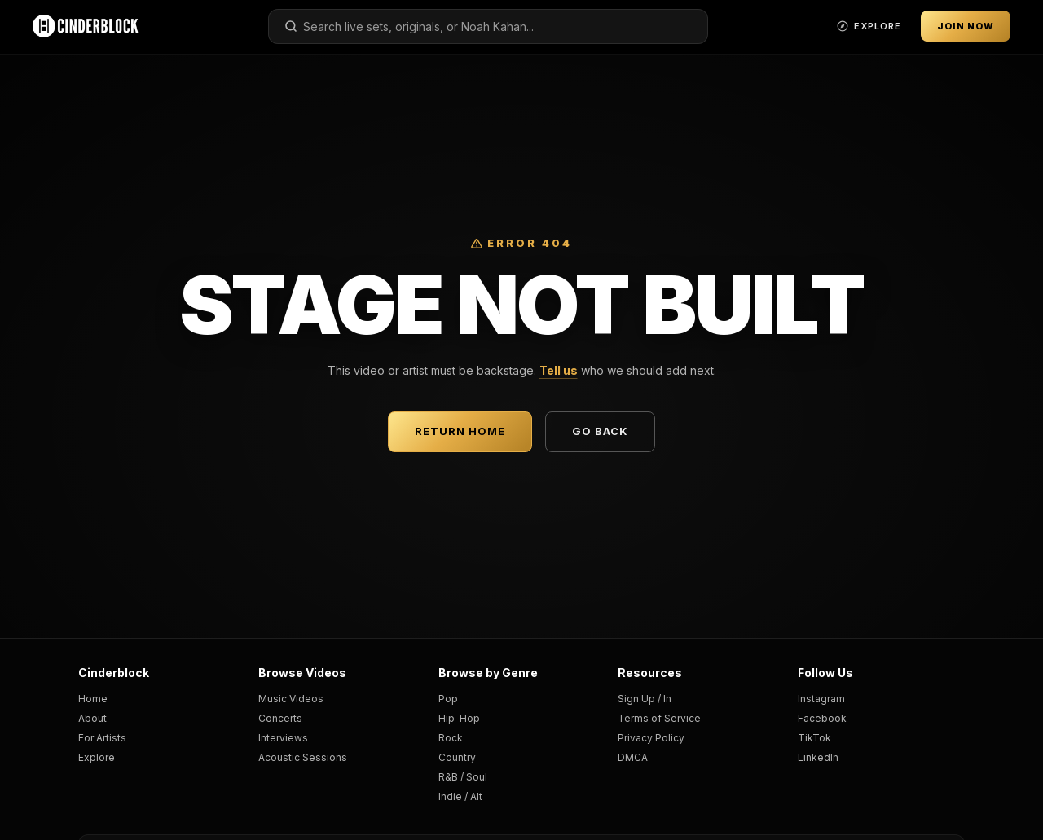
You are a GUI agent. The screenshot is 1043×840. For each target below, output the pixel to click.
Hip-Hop (459, 718)
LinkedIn (818, 757)
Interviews (283, 738)
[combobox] (488, 26)
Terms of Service (659, 718)
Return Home (460, 431)
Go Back (600, 431)
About (92, 718)
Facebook (822, 718)
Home (93, 699)
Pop (448, 699)
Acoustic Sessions (302, 757)
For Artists (102, 738)
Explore (96, 757)
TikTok (814, 738)
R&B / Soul (462, 777)
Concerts (280, 718)
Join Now (965, 26)
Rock (450, 738)
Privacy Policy (651, 738)
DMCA (633, 757)
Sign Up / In (644, 699)
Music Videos (290, 699)
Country (457, 757)
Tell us (558, 370)
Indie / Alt (460, 796)
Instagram (821, 699)
